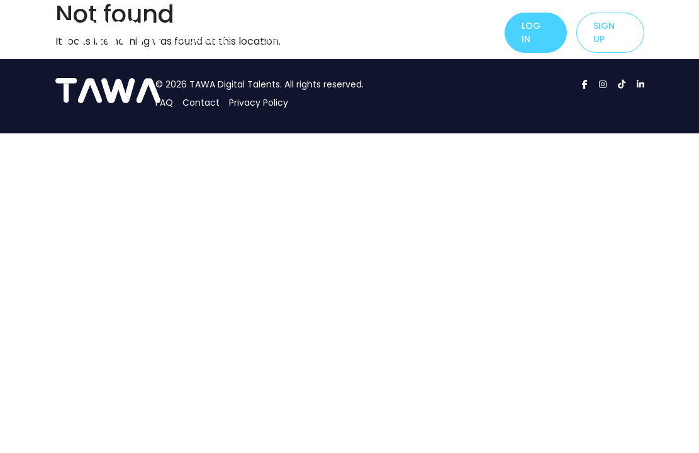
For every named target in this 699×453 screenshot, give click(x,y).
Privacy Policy (258, 102)
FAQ (164, 102)
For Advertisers (204, 32)
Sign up (604, 32)
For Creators (281, 32)
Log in (531, 32)
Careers (470, 25)
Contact (201, 102)
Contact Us (406, 32)
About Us (347, 32)
